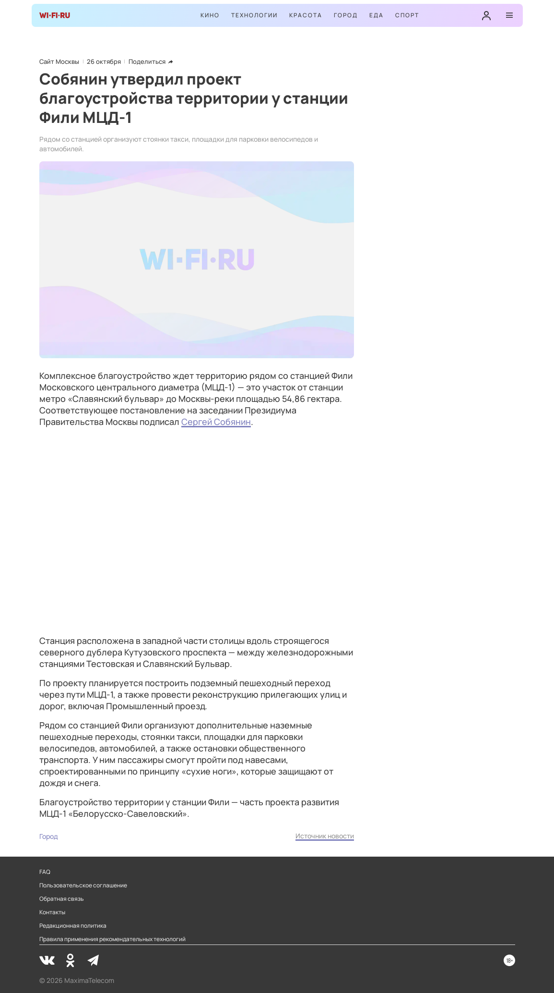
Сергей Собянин (216, 421)
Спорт (407, 15)
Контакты (52, 912)
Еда (376, 15)
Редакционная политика (72, 926)
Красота (305, 15)
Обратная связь (61, 899)
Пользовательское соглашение (83, 885)
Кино (210, 15)
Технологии (254, 15)
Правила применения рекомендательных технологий (112, 939)
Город (346, 15)
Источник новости (324, 835)
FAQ (44, 872)
